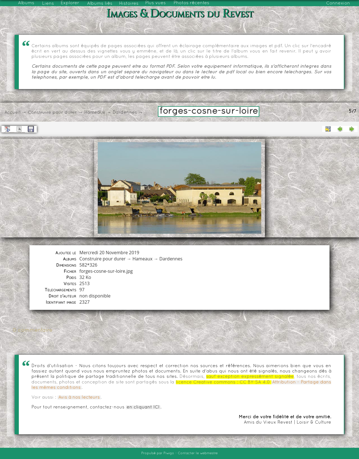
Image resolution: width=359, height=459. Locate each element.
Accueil (12, 113)
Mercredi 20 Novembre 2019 (109, 252)
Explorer (70, 3)
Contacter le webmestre (198, 453)
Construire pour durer (52, 113)
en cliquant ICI (143, 407)
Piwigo (168, 453)
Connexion (338, 3)
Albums (26, 3)
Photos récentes (191, 3)
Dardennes (125, 113)
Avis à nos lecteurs (79, 397)
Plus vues (155, 3)
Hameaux (94, 113)
